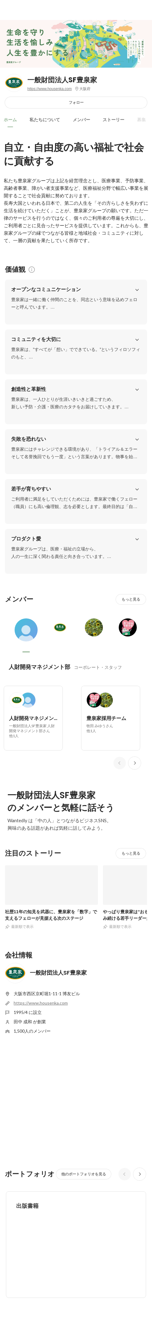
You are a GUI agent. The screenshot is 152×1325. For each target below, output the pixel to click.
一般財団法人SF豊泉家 (62, 80)
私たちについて (45, 119)
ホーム (10, 119)
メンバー (81, 119)
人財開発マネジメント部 (39, 667)
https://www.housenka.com (49, 89)
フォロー (76, 102)
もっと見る (131, 599)
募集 (141, 119)
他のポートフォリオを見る (83, 1174)
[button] (137, 289)
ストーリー (113, 119)
